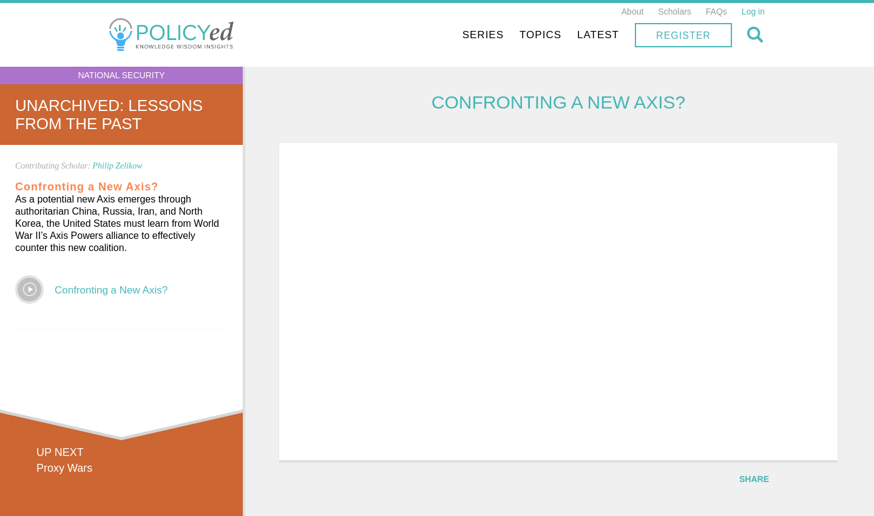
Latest (598, 35)
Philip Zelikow (118, 165)
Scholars (674, 11)
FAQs (716, 11)
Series (483, 35)
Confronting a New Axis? (111, 290)
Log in (753, 11)
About (633, 11)
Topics (540, 35)
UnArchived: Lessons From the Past (109, 114)
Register (683, 35)
